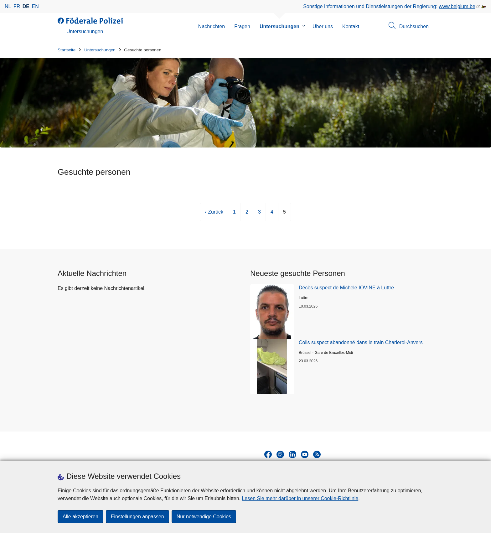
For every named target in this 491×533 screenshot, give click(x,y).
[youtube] (304, 454)
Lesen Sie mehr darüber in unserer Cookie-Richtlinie (300, 498)
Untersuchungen (279, 26)
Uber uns (323, 26)
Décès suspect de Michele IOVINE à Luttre (346, 287)
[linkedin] (292, 454)
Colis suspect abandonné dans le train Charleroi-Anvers (361, 342)
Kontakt (350, 26)
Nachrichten (211, 26)
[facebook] (268, 454)
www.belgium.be (457, 6)
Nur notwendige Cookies (204, 516)
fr (16, 6)
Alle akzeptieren (80, 516)
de (26, 6)
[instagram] (280, 454)
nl (8, 6)
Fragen (242, 26)
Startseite (66, 50)
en (35, 6)
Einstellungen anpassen (137, 516)
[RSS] (317, 454)
